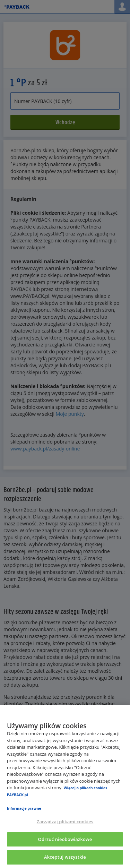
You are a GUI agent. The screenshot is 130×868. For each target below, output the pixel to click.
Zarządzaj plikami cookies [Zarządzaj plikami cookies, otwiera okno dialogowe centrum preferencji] (65, 821)
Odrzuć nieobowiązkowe (65, 839)
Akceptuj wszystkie (65, 857)
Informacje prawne (24, 808)
